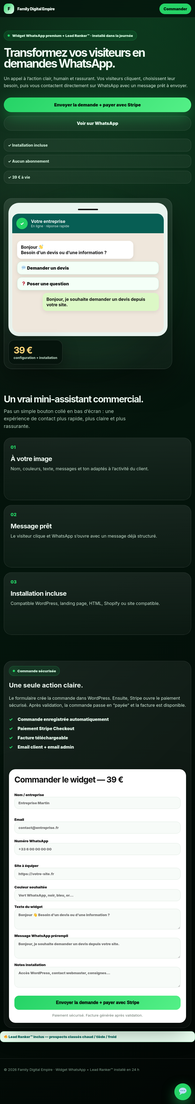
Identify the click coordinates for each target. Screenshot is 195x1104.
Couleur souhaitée (97, 893)
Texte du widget (97, 916)
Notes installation (97, 975)
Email (97, 825)
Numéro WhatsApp (97, 847)
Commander (175, 9)
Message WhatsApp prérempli (97, 945)
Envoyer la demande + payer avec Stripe (97, 105)
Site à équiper (97, 871)
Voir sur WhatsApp (97, 123)
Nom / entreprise (97, 801)
